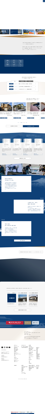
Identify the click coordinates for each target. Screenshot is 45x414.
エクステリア (30, 410)
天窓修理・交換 (30, 407)
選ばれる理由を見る (22, 283)
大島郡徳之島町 (38, 413)
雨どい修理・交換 (31, 406)
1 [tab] (20, 36)
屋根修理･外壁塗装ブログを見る (22, 361)
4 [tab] (23, 36)
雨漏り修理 (30, 408)
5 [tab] (24, 36)
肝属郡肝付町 (37, 409)
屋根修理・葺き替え (31, 403)
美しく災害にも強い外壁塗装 (24, 401)
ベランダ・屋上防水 (31, 409)
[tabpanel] (16, 31)
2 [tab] (21, 36)
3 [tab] (22, 36)
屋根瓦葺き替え (16, 402)
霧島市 (37, 404)
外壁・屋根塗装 (30, 404)
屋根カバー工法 (16, 403)
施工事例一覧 (30, 401)
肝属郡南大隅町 (38, 411)
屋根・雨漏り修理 (16, 404)
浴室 (14, 409)
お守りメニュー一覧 (16, 401)
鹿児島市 (37, 403)
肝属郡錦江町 (37, 410)
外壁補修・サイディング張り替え (32, 405)
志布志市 (37, 412)
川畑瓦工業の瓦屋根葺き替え (24, 402)
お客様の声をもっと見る (22, 186)
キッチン (15, 410)
